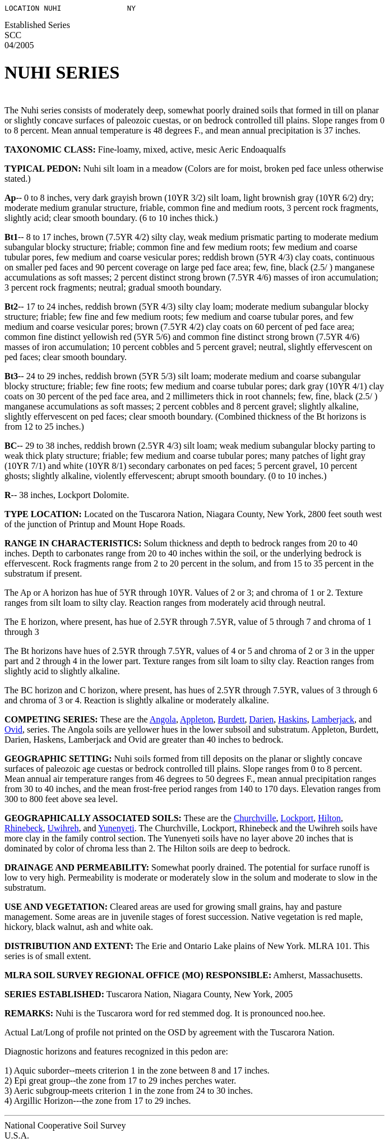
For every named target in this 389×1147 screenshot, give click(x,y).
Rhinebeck (23, 830)
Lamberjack (333, 721)
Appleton (197, 721)
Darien (261, 721)
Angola (163, 721)
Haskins (292, 721)
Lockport (296, 819)
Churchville (255, 819)
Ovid (13, 731)
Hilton (329, 819)
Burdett (231, 721)
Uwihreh (62, 830)
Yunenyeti (116, 830)
